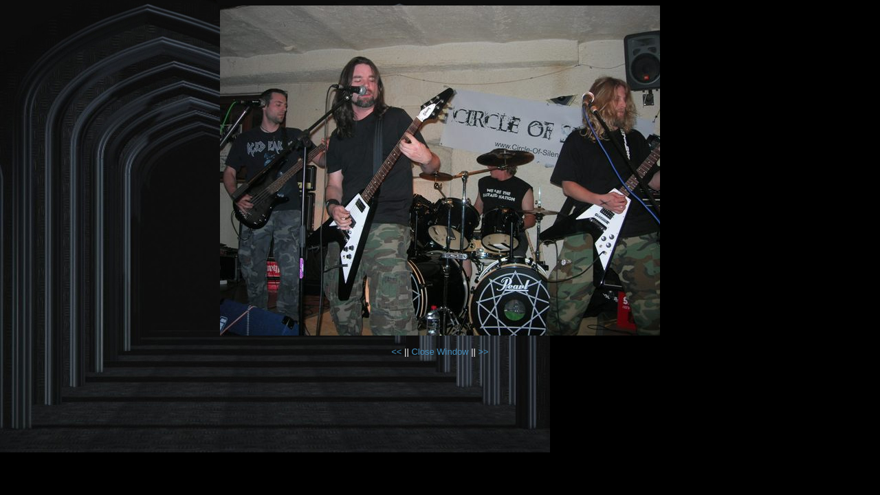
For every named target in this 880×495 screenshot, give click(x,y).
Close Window (439, 351)
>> (483, 351)
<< (397, 351)
